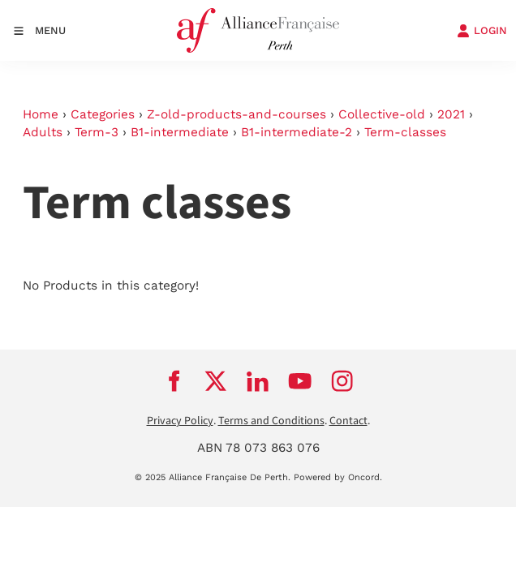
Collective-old (381, 114)
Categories (103, 114)
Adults (42, 132)
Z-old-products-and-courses (236, 114)
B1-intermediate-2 (296, 132)
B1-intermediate (180, 132)
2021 (451, 114)
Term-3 (96, 132)
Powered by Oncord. (338, 477)
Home (40, 114)
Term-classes (405, 132)
